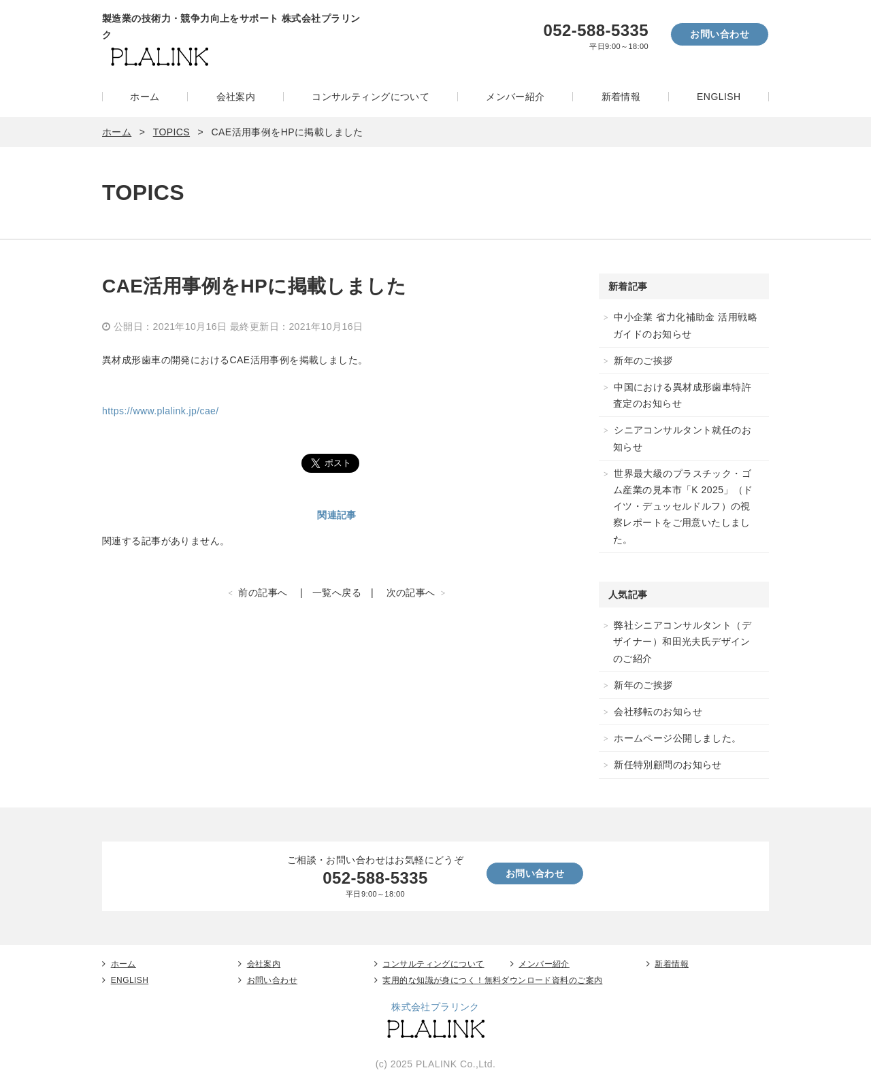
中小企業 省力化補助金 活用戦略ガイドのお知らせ (685, 325)
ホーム (144, 96)
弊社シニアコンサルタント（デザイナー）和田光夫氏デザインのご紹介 (682, 641)
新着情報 (621, 96)
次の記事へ (411, 592)
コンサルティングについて (370, 96)
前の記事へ (262, 592)
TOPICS (171, 132)
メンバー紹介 (515, 96)
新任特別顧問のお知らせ (668, 764)
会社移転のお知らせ (658, 711)
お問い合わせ (719, 34)
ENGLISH (718, 96)
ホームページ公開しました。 (677, 738)
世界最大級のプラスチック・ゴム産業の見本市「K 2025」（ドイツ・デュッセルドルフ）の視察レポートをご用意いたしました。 (683, 506)
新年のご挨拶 (643, 360)
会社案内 (236, 96)
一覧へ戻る (336, 592)
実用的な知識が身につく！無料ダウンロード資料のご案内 (492, 980)
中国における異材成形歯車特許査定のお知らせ (682, 395)
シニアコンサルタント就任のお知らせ (682, 438)
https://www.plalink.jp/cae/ (160, 411)
